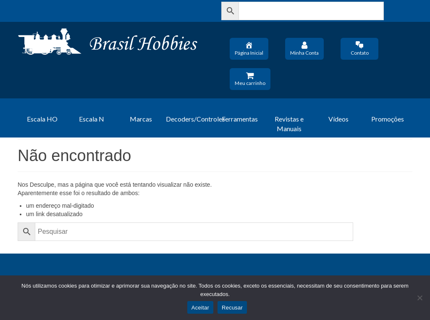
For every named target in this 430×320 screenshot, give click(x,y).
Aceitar (200, 307)
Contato (359, 48)
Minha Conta (304, 48)
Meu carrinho (250, 78)
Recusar (232, 307)
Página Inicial (249, 48)
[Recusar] (419, 298)
